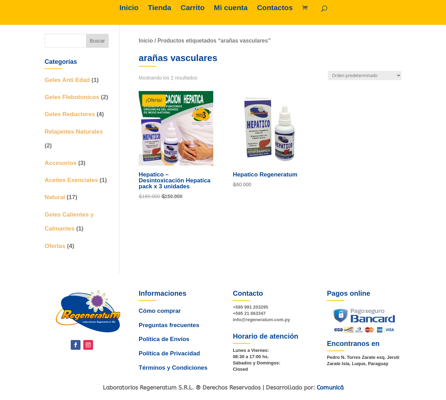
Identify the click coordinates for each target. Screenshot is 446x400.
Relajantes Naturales (74, 131)
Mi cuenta (231, 8)
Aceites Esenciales (71, 180)
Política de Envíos (163, 338)
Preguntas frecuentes (169, 326)
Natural (55, 197)
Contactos (275, 8)
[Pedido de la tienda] (364, 75)
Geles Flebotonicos (72, 97)
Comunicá (330, 387)
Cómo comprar (161, 315)
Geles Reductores (70, 114)
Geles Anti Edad (67, 80)
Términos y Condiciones (172, 361)
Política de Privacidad (168, 350)
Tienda (159, 8)
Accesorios (61, 163)
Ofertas (55, 246)
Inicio (129, 8)
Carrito (192, 8)
